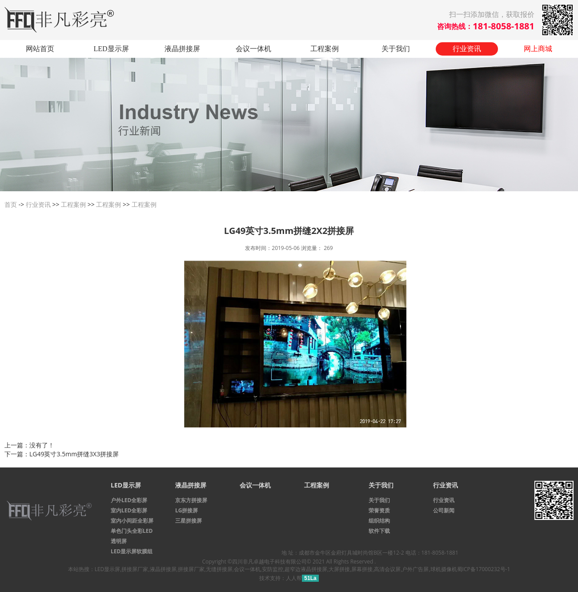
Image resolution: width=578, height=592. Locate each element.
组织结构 (379, 520)
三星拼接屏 (188, 520)
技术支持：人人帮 (280, 578)
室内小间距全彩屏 (132, 520)
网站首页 (40, 48)
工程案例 (324, 48)
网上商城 (538, 48)
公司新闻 (443, 510)
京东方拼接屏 (191, 500)
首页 (10, 204)
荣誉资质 (379, 510)
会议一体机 (253, 48)
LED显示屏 (110, 48)
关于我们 (395, 48)
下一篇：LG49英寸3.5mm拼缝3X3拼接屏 (61, 454)
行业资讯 (467, 48)
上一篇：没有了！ (29, 445)
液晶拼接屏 (182, 48)
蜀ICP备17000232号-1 (483, 569)
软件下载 (379, 531)
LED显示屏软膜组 (132, 551)
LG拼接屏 (186, 510)
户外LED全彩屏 (129, 500)
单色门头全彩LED (132, 531)
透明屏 (119, 541)
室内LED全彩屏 (129, 510)
